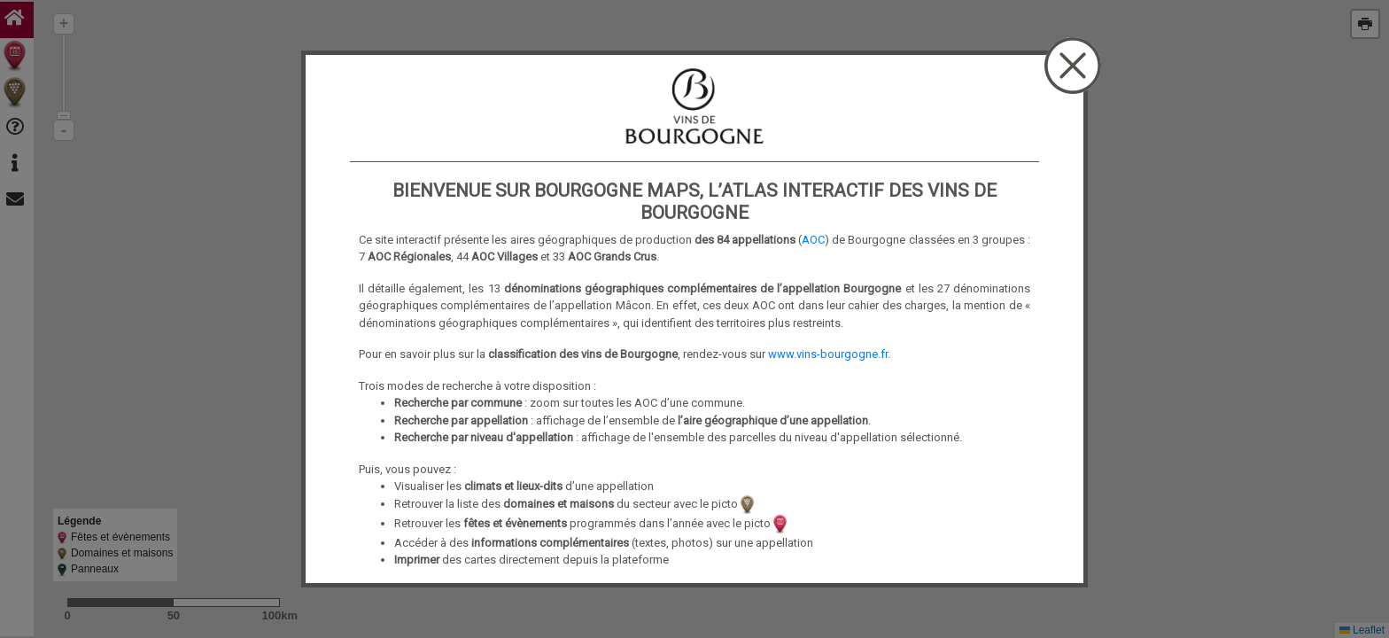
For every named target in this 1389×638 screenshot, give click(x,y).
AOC (813, 239)
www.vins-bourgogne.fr (828, 354)
